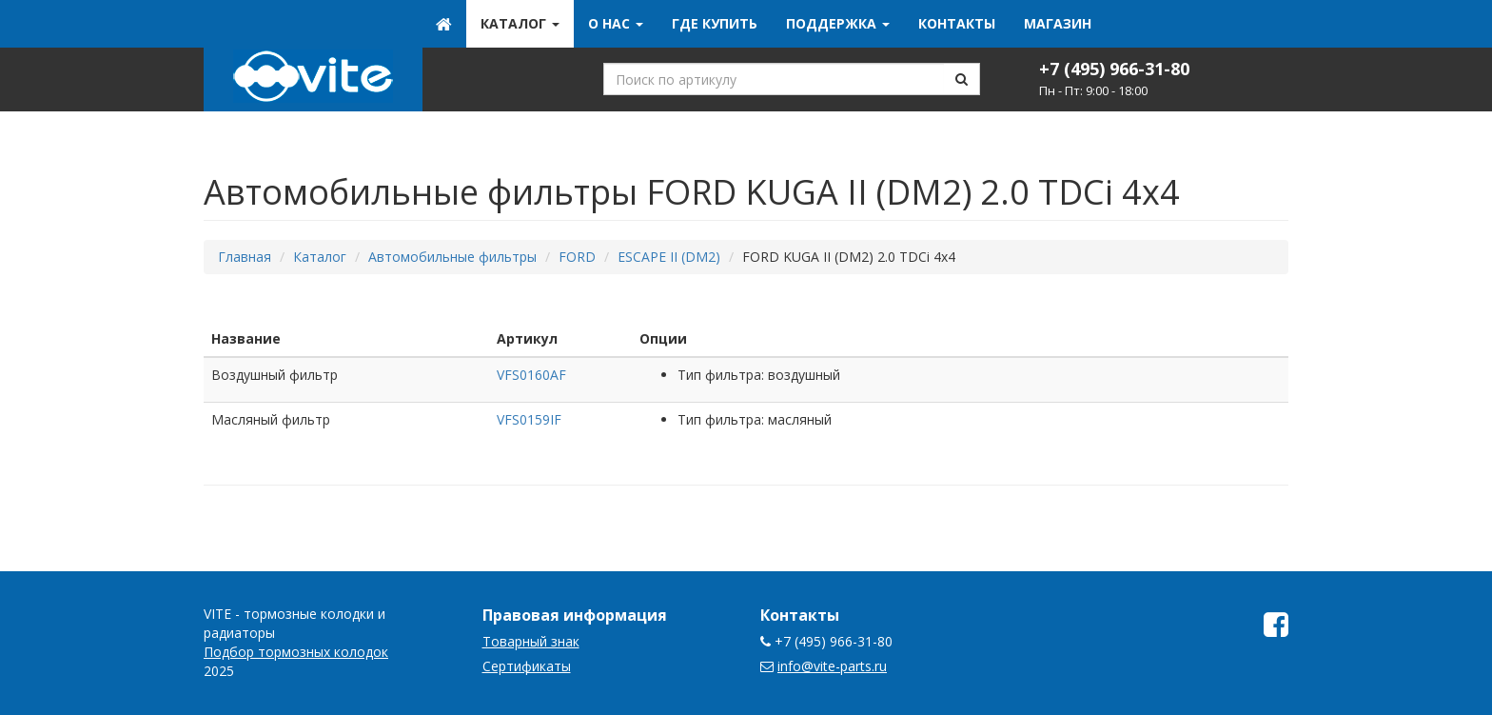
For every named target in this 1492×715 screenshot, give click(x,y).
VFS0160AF (531, 375)
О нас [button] (615, 23)
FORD (577, 257)
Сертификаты (526, 666)
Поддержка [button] (838, 23)
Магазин (1057, 23)
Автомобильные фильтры (452, 257)
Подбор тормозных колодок (296, 652)
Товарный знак (530, 641)
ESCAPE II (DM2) (669, 257)
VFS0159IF (529, 419)
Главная (244, 257)
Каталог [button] (520, 23)
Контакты (956, 23)
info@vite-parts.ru (832, 666)
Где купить (714, 23)
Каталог (319, 257)
